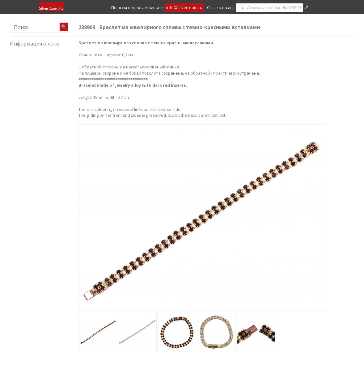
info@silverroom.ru (184, 7)
